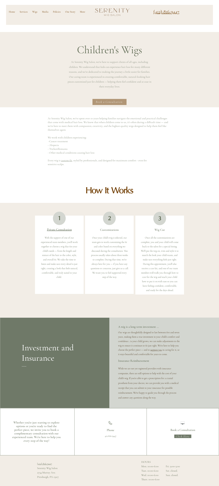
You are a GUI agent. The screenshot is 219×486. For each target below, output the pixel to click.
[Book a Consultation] (109, 102)
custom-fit (66, 160)
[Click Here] (182, 436)
